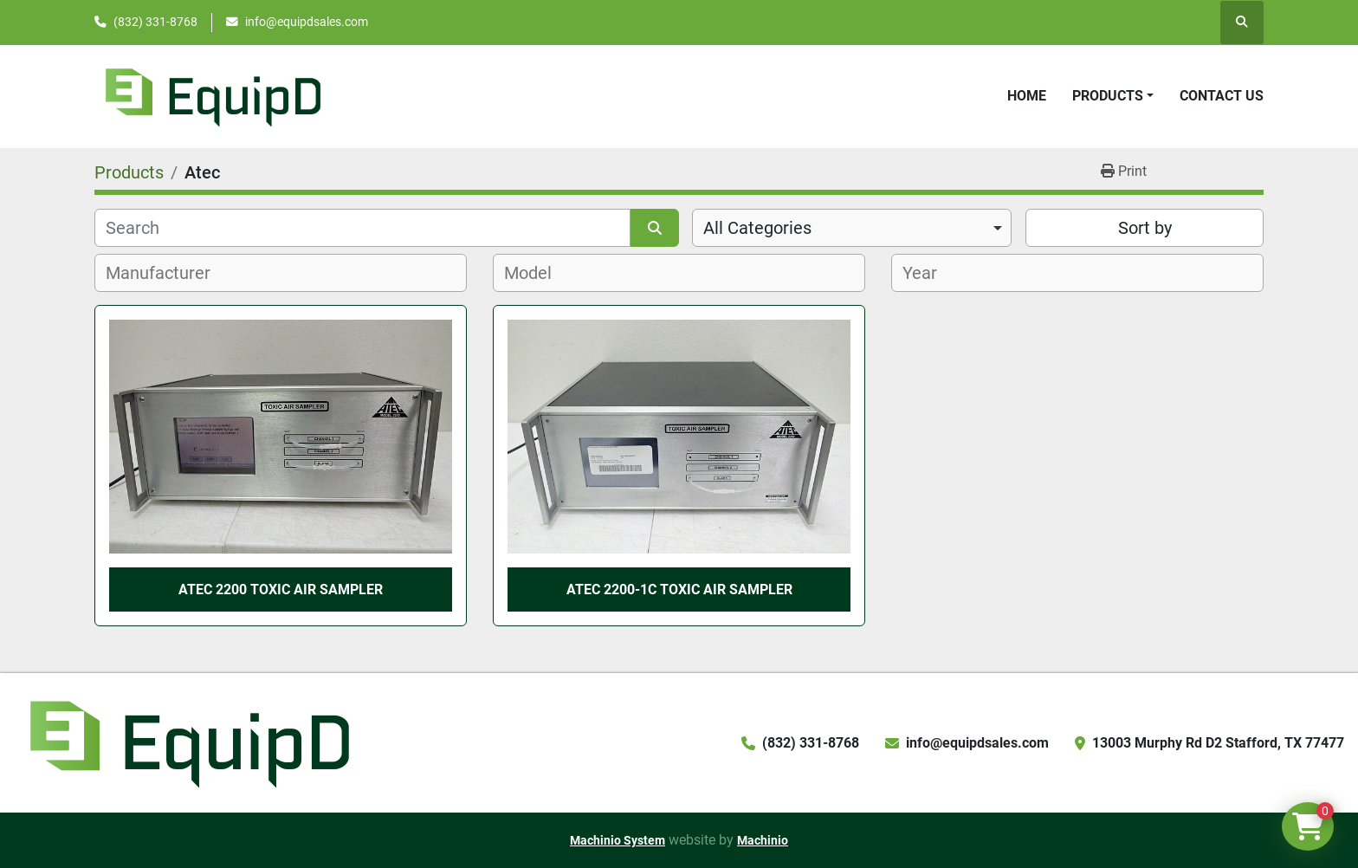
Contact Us (1222, 95)
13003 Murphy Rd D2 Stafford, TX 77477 (1218, 743)
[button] (1113, 96)
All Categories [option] (757, 227)
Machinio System (617, 840)
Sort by (1145, 227)
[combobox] (852, 228)
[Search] (362, 228)
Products (1107, 95)
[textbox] (168, 273)
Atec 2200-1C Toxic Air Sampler (679, 589)
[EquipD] (187, 742)
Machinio (762, 840)
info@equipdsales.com (306, 22)
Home (1026, 95)
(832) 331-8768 (155, 22)
